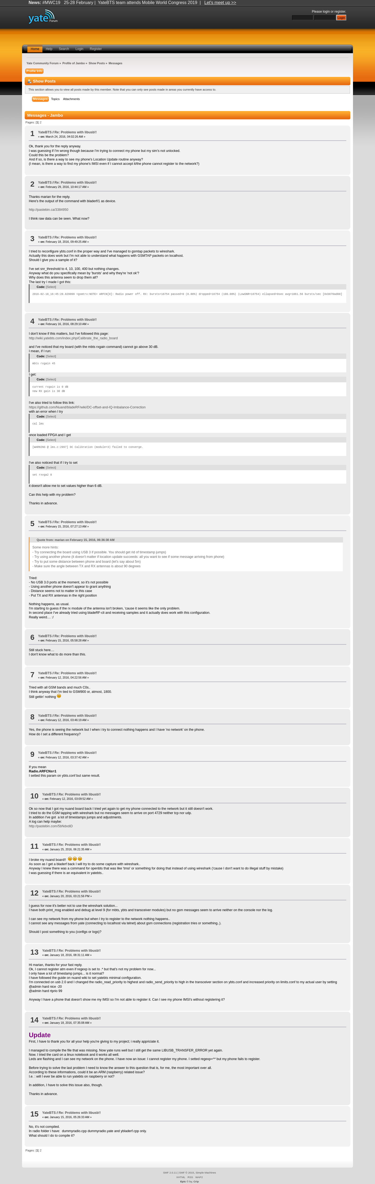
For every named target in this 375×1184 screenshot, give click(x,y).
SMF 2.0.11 (170, 1172)
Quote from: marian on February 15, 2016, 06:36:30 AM (75, 539)
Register (96, 49)
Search (64, 49)
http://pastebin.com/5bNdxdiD (51, 826)
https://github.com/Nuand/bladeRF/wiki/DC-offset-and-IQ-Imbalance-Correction (87, 407)
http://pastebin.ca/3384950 (48, 210)
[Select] (51, 286)
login (326, 11)
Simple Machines (206, 1172)
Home (35, 49)
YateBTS (45, 132)
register (339, 11)
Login (79, 49)
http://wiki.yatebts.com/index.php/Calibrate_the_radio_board (73, 338)
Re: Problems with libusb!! (75, 132)
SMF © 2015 (186, 1172)
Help (49, 49)
